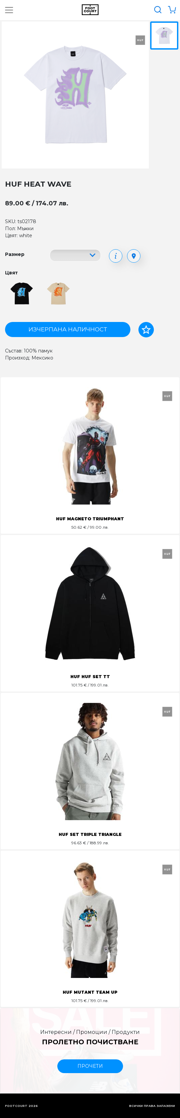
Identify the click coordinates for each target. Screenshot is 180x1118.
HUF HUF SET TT (90, 676)
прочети (90, 1066)
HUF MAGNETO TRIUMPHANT (90, 518)
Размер (14, 254)
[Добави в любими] (146, 329)
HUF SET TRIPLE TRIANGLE (90, 834)
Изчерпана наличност (67, 329)
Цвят (11, 273)
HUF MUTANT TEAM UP (90, 992)
